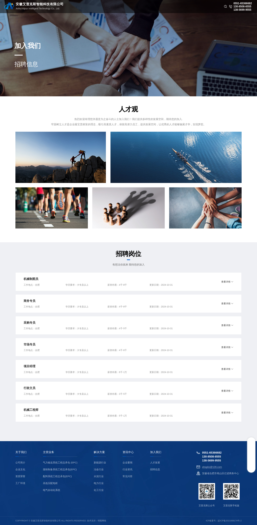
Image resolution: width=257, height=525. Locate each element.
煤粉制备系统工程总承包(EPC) (60, 469)
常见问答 (127, 476)
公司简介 (20, 462)
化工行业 (99, 490)
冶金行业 (99, 469)
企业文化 (20, 469)
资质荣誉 (20, 476)
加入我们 (155, 452)
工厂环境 (20, 483)
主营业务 (48, 452)
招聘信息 (155, 469)
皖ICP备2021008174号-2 (230, 520)
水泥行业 (99, 476)
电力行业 (99, 483)
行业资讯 (127, 469)
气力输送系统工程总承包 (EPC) (60, 462)
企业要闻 (127, 462)
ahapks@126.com (212, 467)
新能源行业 (100, 462)
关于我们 (21, 452)
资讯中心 (128, 452)
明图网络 (102, 520)
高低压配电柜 (50, 483)
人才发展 (155, 462)
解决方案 (99, 452)
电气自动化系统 (51, 490)
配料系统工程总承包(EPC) (57, 476)
